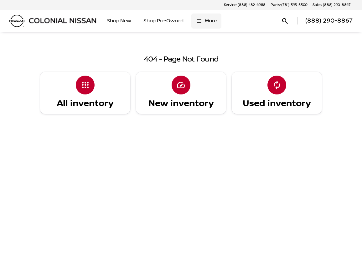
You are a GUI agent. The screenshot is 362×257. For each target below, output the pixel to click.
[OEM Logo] (16, 21)
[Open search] (285, 21)
